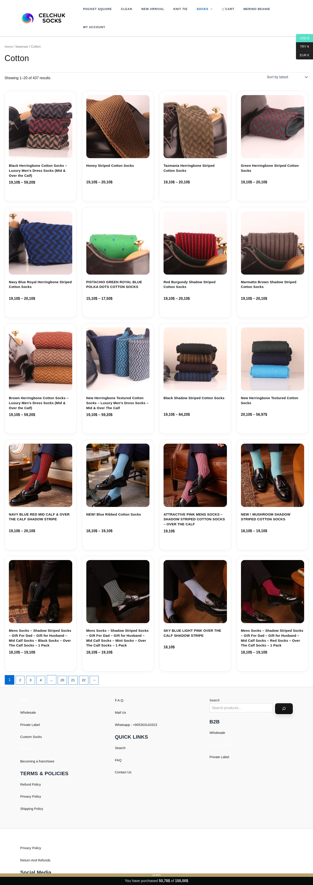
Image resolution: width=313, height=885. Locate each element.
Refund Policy (31, 772)
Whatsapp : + (126, 712)
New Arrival (144, 12)
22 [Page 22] (88, 667)
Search (121, 736)
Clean (121, 12)
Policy (40, 796)
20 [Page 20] (65, 667)
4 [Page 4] (43, 667)
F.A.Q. (120, 688)
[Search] (284, 696)
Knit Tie (169, 12)
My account (267, 12)
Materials (23, 34)
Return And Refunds (36, 848)
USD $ (302, 38)
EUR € (302, 55)
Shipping (27, 796)
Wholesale (28, 700)
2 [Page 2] (21, 667)
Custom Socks (32, 725)
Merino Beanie (236, 12)
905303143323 (148, 712)
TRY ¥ (302, 46)
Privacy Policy (31, 784)
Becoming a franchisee (38, 749)
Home (9, 34)
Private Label (30, 712)
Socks (190, 12)
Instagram (28, 871)
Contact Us (124, 760)
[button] (196, 12)
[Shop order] (286, 64)
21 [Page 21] (76, 667)
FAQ (118, 748)
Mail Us (121, 700)
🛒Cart (210, 12)
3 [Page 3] (31, 667)
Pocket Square (96, 12)
